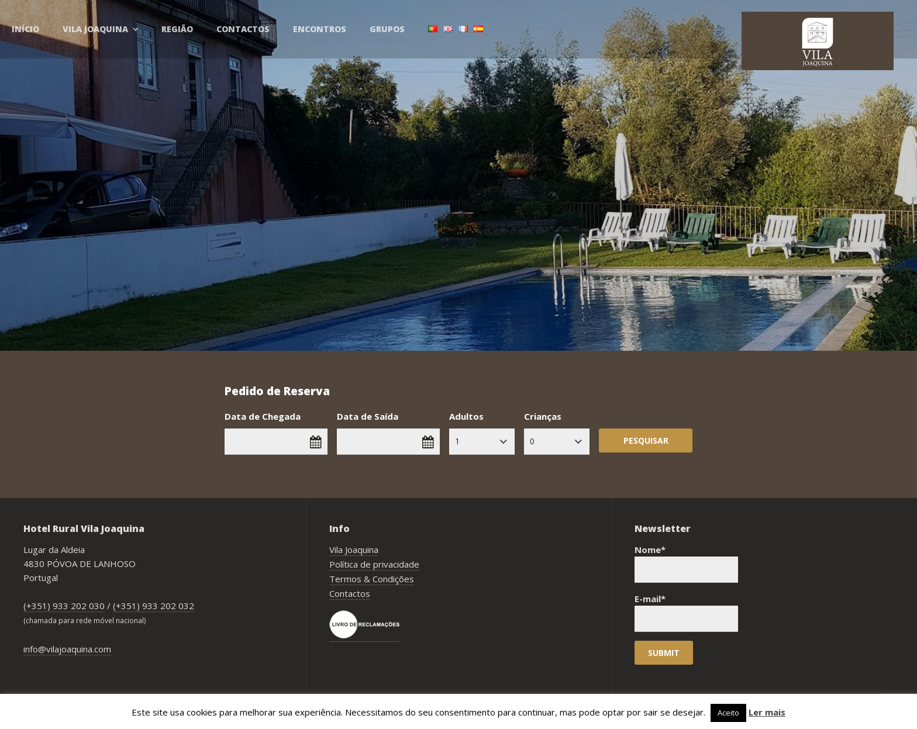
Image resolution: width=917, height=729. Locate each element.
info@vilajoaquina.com (67, 649)
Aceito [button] (728, 712)
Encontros (319, 28)
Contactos (243, 28)
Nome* (686, 563)
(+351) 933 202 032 (153, 605)
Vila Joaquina (95, 28)
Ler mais (767, 712)
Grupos (387, 28)
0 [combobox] (532, 441)
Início (25, 28)
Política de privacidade (374, 564)
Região (177, 28)
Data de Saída (367, 416)
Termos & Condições (371, 579)
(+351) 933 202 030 (64, 605)
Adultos (466, 416)
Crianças (542, 416)
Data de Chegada (263, 416)
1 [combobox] (457, 441)
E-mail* (686, 612)
